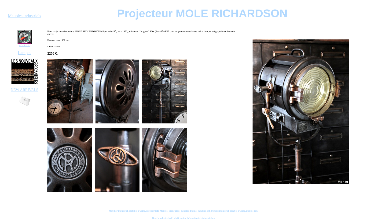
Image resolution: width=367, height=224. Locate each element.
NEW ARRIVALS (24, 90)
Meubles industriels (24, 16)
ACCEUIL (24, 45)
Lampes (24, 52)
